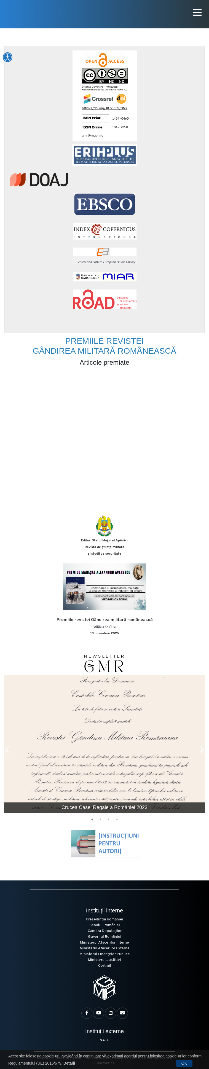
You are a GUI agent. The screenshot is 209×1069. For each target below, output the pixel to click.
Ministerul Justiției (104, 960)
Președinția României (104, 919)
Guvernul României (104, 937)
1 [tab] (92, 819)
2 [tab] (100, 819)
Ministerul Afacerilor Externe (105, 948)
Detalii (69, 1063)
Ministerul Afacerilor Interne (104, 943)
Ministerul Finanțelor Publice (104, 954)
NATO (104, 1040)
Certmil (104, 966)
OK (184, 1063)
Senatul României (104, 925)
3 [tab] (108, 819)
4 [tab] (117, 819)
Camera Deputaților (105, 931)
